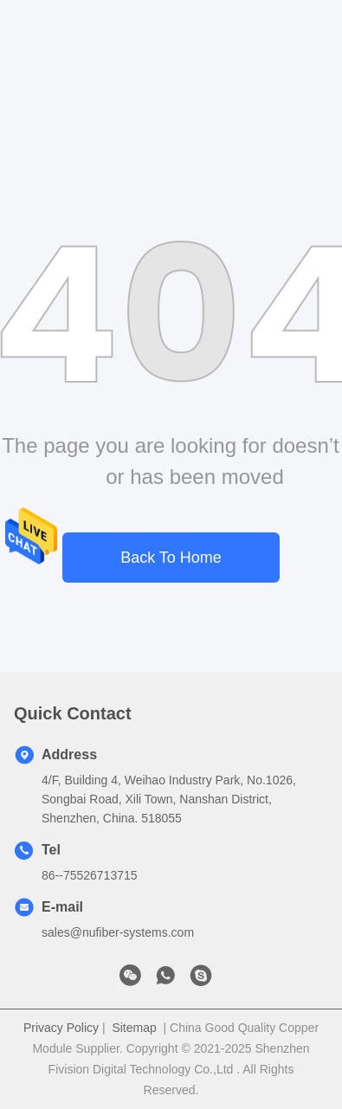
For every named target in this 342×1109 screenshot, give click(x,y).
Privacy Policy (61, 1028)
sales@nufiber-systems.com (118, 932)
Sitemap (134, 1028)
